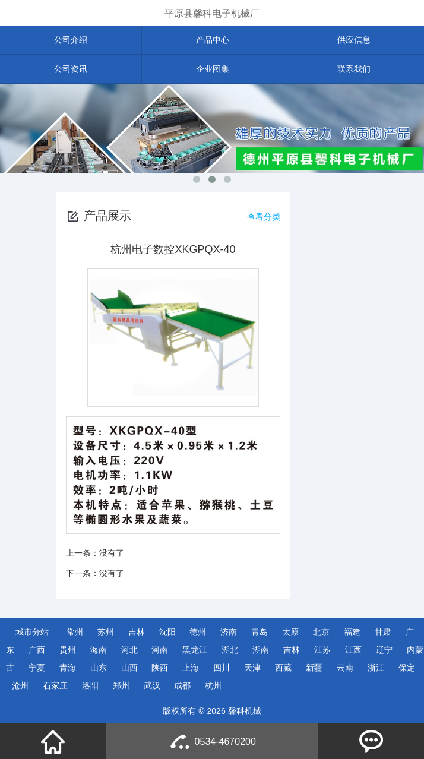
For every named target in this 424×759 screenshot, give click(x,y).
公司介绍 (70, 40)
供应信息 (354, 40)
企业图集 (212, 69)
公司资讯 (70, 69)
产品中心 (212, 40)
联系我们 (354, 69)
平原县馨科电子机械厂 (212, 13)
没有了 (111, 553)
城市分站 (32, 632)
